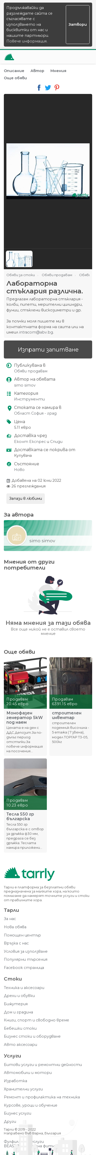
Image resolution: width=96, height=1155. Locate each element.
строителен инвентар (66, 715)
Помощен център (22, 935)
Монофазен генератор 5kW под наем (24, 718)
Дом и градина (18, 1012)
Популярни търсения (25, 959)
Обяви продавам (30, 371)
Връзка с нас (16, 943)
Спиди (56, 442)
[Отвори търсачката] (72, 57)
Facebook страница (24, 968)
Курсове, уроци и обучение (30, 1105)
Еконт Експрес (30, 442)
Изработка (15, 1081)
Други (10, 1121)
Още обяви (15, 78)
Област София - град (35, 413)
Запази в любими (25, 498)
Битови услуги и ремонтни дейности (43, 1065)
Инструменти (29, 399)
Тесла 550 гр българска (20, 816)
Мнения (58, 70)
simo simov (25, 385)
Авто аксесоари (20, 1045)
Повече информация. (26, 41)
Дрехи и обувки (19, 996)
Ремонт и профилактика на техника (42, 1097)
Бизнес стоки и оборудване (32, 1036)
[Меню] (85, 57)
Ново (19, 470)
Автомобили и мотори (28, 1073)
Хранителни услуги (23, 1089)
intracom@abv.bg (36, 332)
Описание (14, 70)
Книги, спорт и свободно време (36, 1020)
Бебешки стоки (20, 1028)
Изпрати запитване (48, 349)
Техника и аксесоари (24, 988)
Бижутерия (16, 1004)
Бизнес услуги (17, 1113)
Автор (37, 70)
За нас (10, 919)
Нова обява (15, 927)
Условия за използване (26, 951)
